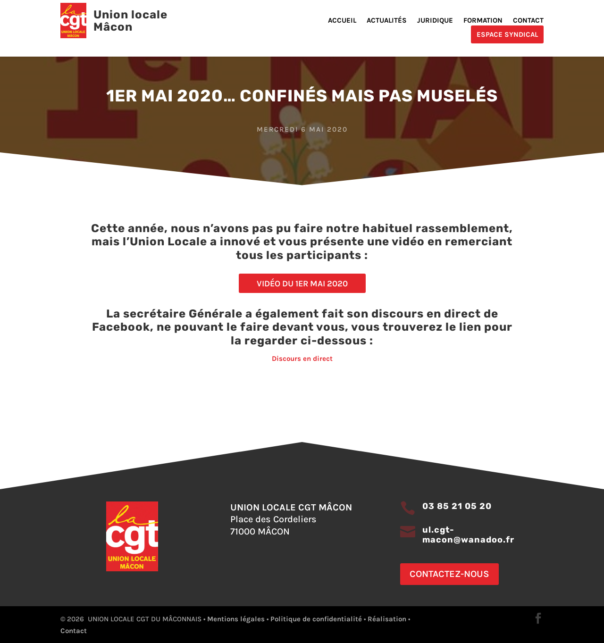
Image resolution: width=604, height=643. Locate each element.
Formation (483, 21)
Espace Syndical (507, 34)
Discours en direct (302, 358)
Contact (528, 21)
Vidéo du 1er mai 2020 (302, 283)
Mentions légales (236, 619)
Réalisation (387, 619)
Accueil (342, 21)
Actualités (387, 21)
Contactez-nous (449, 573)
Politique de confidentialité (316, 619)
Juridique (435, 21)
